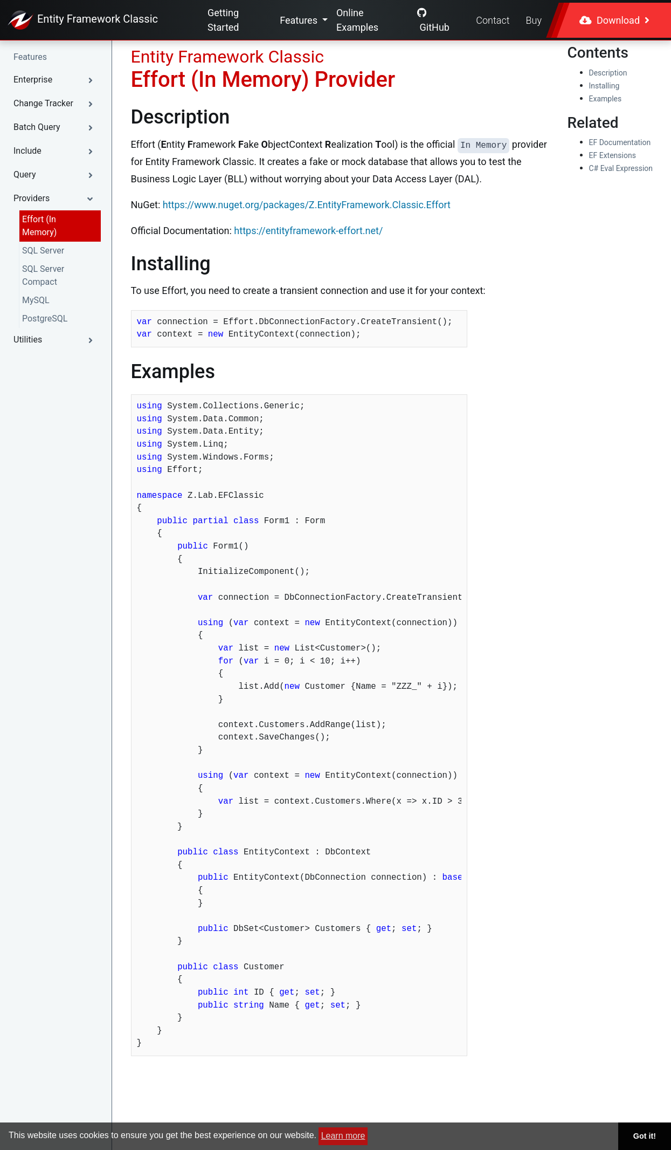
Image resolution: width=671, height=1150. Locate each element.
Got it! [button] (644, 1136)
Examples (605, 98)
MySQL (36, 300)
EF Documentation (620, 142)
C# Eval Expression (621, 168)
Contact (492, 20)
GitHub (433, 20)
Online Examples (357, 20)
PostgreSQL (44, 318)
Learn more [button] (343, 1135)
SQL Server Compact (43, 275)
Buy (534, 20)
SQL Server (43, 250)
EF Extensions (612, 155)
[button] (56, 80)
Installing (604, 85)
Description (608, 73)
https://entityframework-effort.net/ (308, 230)
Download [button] (614, 20)
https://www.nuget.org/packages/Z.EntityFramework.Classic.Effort (307, 204)
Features (300, 20)
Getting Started (223, 20)
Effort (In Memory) (39, 225)
